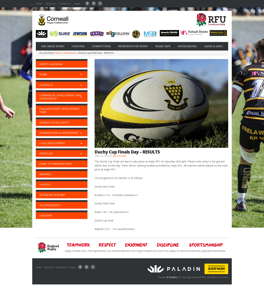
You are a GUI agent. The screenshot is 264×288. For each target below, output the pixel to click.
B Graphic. (172, 277)
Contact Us (65, 3)
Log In (77, 3)
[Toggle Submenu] (81, 74)
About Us (51, 3)
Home (39, 3)
